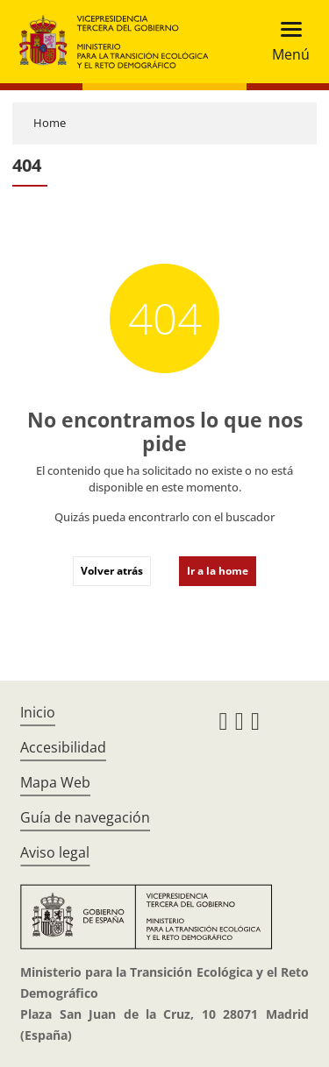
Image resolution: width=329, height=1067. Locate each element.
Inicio (37, 712)
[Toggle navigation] (286, 41)
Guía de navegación (85, 817)
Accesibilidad (63, 747)
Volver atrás (112, 570)
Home (49, 123)
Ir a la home (217, 570)
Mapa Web (55, 782)
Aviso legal (54, 852)
